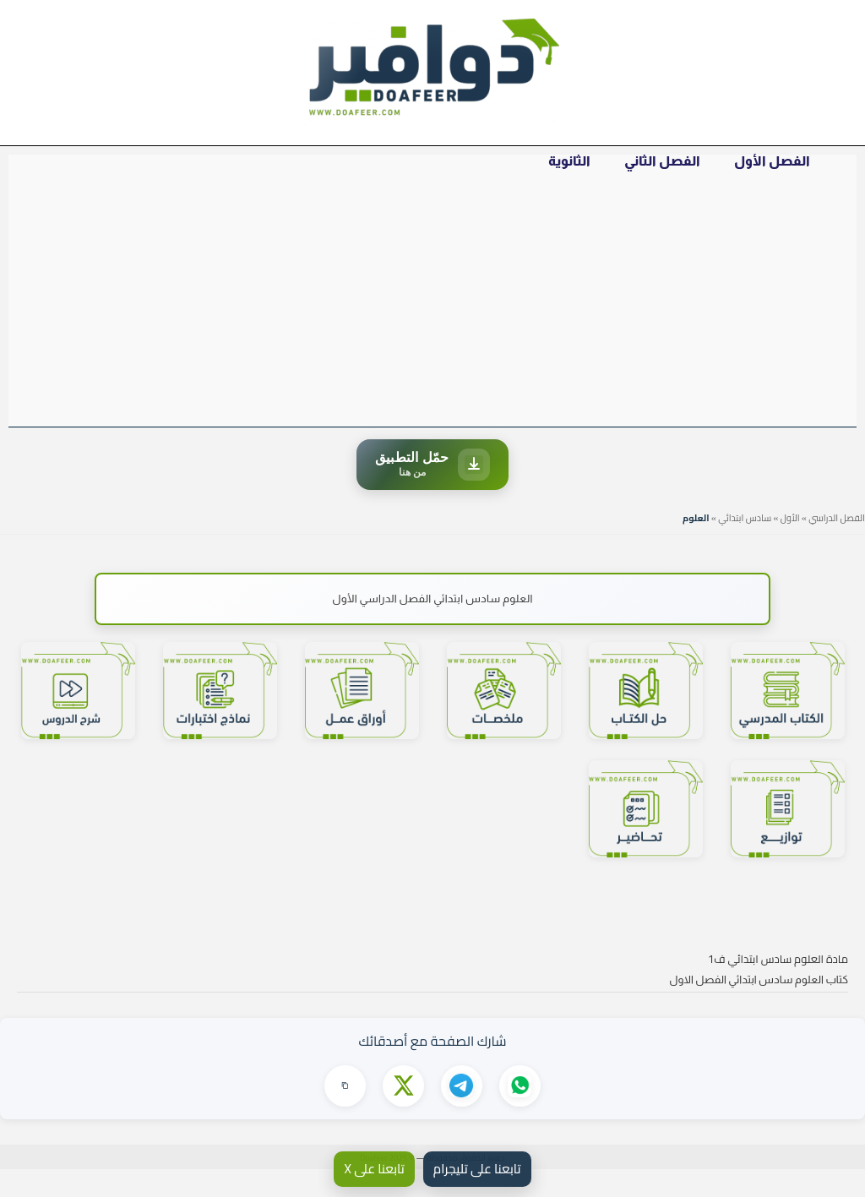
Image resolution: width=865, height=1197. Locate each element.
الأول (790, 544)
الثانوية (590, 173)
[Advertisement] (432, 325)
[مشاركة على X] (403, 1113)
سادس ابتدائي (744, 544)
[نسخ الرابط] (344, 1113)
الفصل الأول (776, 173)
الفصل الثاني (675, 173)
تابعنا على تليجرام (477, 1168)
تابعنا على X (374, 1168)
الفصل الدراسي (836, 544)
